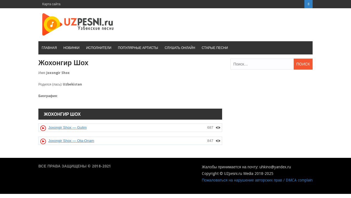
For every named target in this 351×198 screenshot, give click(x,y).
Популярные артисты (138, 48)
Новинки (71, 48)
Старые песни (215, 48)
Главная (49, 48)
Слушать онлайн (180, 48)
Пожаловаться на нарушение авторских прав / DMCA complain (257, 180)
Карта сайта (51, 4)
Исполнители (98, 48)
